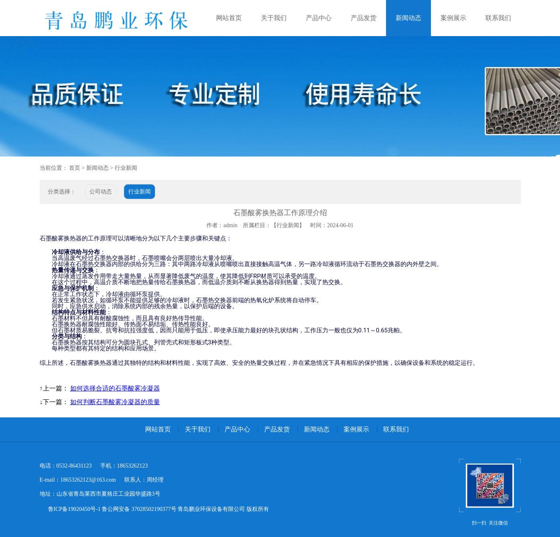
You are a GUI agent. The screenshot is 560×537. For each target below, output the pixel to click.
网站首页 (229, 17)
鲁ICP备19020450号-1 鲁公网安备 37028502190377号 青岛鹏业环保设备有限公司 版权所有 (158, 509)
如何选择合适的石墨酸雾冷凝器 (115, 388)
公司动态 (100, 192)
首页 (74, 168)
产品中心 (319, 17)
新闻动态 (408, 17)
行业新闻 (126, 168)
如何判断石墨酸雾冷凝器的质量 (115, 402)
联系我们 (498, 17)
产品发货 (363, 17)
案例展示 (453, 17)
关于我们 (274, 17)
